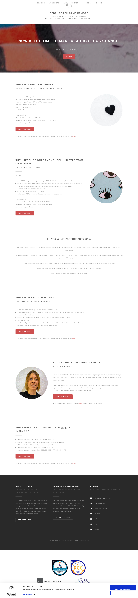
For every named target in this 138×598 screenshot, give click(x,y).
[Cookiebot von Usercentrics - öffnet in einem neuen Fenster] (11, 594)
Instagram (98, 519)
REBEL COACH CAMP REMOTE (69, 13)
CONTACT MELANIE (63, 396)
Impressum (70, 540)
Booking (87, 3)
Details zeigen (27, 594)
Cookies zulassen (123, 589)
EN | (97, 3)
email (73, 136)
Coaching (41, 3)
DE (101, 3)
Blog (65, 3)
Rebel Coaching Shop (101, 508)
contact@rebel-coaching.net (103, 498)
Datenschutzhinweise (80, 540)
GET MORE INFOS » (25, 520)
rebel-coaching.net (55, 540)
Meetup (97, 529)
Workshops (54, 3)
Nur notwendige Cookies (123, 594)
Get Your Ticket (25, 129)
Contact (74, 3)
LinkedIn (97, 513)
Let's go (69, 56)
